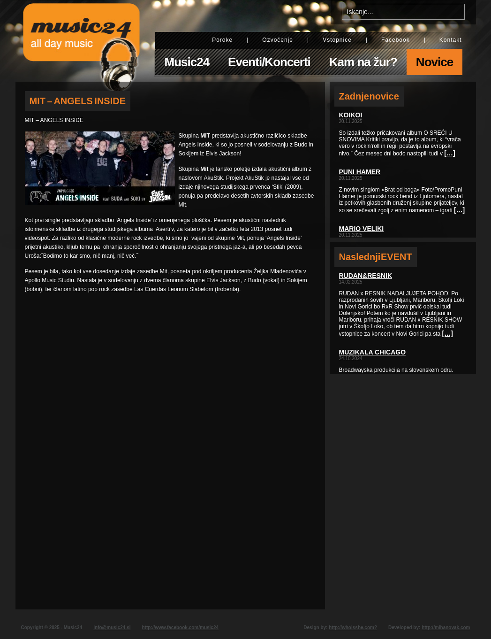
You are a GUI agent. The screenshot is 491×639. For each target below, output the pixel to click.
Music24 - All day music (81, 41)
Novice (434, 62)
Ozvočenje (277, 40)
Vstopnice (337, 40)
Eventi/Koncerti (269, 62)
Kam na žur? (363, 62)
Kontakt (450, 40)
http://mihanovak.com (446, 627)
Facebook (395, 40)
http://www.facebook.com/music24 (180, 627)
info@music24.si (111, 627)
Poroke (222, 40)
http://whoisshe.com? (353, 627)
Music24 (187, 62)
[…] (449, 153)
